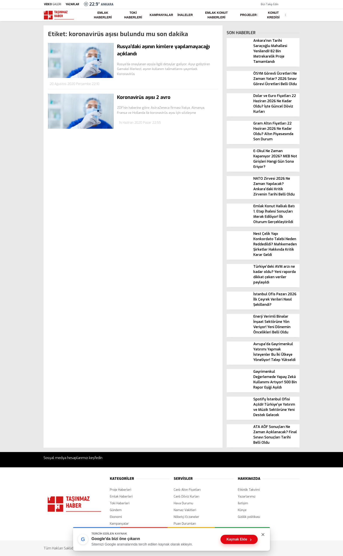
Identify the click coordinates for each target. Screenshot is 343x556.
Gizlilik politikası (249, 517)
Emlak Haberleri (103, 15)
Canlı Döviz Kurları (186, 496)
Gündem (116, 510)
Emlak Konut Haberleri (216, 15)
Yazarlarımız (247, 496)
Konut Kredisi (273, 15)
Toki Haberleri (133, 15)
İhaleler (185, 15)
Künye (242, 510)
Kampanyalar (161, 15)
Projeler (248, 15)
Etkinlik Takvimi (249, 490)
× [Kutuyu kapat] (263, 534)
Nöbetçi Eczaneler (186, 517)
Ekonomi (116, 517)
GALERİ (52, 4)
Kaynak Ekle (239, 539)
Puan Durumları (185, 524)
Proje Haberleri (120, 490)
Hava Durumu (183, 503)
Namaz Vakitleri (185, 510)
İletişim (243, 503)
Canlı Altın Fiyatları (187, 490)
